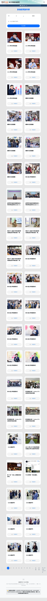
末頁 (39, 568)
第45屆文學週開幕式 (30, 177)
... (32, 568)
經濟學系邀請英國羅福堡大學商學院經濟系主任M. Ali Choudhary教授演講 (14, 205)
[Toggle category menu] (23, 5)
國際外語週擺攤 (29, 98)
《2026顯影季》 (11, 447)
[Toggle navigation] (44, 2)
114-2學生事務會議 (12, 45)
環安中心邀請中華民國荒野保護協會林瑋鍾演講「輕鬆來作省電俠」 (14, 232)
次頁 (35, 568)
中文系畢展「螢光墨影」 (31, 475)
